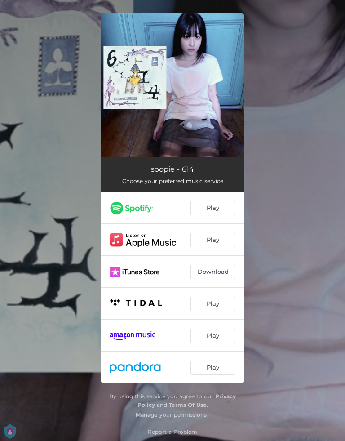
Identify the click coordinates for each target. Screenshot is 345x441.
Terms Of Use (188, 404)
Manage (147, 414)
